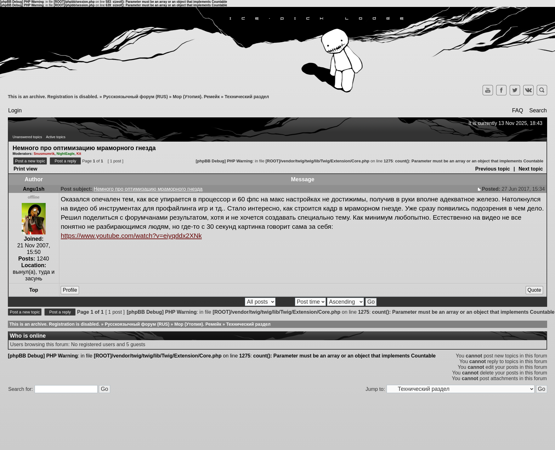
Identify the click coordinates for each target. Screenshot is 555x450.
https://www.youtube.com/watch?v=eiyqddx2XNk (131, 235)
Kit (78, 153)
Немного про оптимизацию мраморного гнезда (84, 147)
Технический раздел (246, 96)
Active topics (55, 137)
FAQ (517, 110)
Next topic (530, 169)
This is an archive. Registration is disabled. (53, 96)
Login (15, 110)
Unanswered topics (27, 137)
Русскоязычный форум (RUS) (135, 96)
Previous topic (492, 169)
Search (538, 110)
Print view (25, 169)
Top (33, 290)
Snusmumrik (44, 153)
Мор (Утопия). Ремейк (196, 96)
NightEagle (65, 153)
